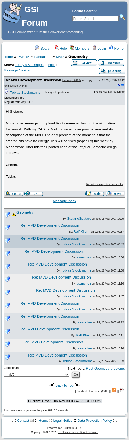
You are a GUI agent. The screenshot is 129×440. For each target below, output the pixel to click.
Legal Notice (62, 421)
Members (79, 48)
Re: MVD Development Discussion (32, 80)
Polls (51, 65)
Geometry (24, 212)
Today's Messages (29, 65)
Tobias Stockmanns (25, 92)
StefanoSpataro (79, 218)
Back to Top (64, 385)
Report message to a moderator (104, 184)
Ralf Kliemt (81, 231)
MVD (60, 57)
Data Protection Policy (95, 421)
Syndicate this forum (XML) (92, 391)
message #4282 (72, 80)
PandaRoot (42, 57)
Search (43, 48)
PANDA (23, 57)
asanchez (83, 257)
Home (116, 48)
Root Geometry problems (105, 368)
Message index (64, 201)
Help (61, 48)
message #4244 (16, 85)
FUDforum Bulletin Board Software (78, 432)
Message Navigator (19, 70)
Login (99, 48)
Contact (23, 421)
